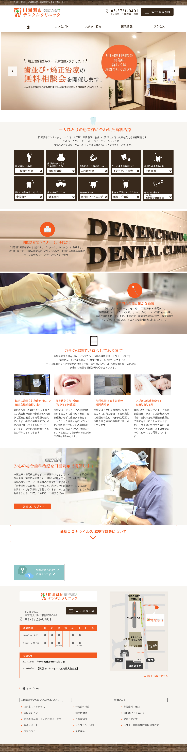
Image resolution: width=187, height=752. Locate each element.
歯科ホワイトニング (134, 712)
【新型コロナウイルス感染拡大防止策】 (58, 668)
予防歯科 (80, 731)
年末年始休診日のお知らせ (51, 661)
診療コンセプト (32, 712)
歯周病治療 (81, 712)
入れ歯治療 (81, 719)
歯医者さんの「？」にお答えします (42, 719)
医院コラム (30, 731)
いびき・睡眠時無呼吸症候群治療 (141, 725)
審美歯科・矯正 (132, 706)
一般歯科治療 (82, 706)
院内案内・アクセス (34, 706)
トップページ (33, 688)
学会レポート (31, 725)
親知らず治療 (131, 719)
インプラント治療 (84, 725)
